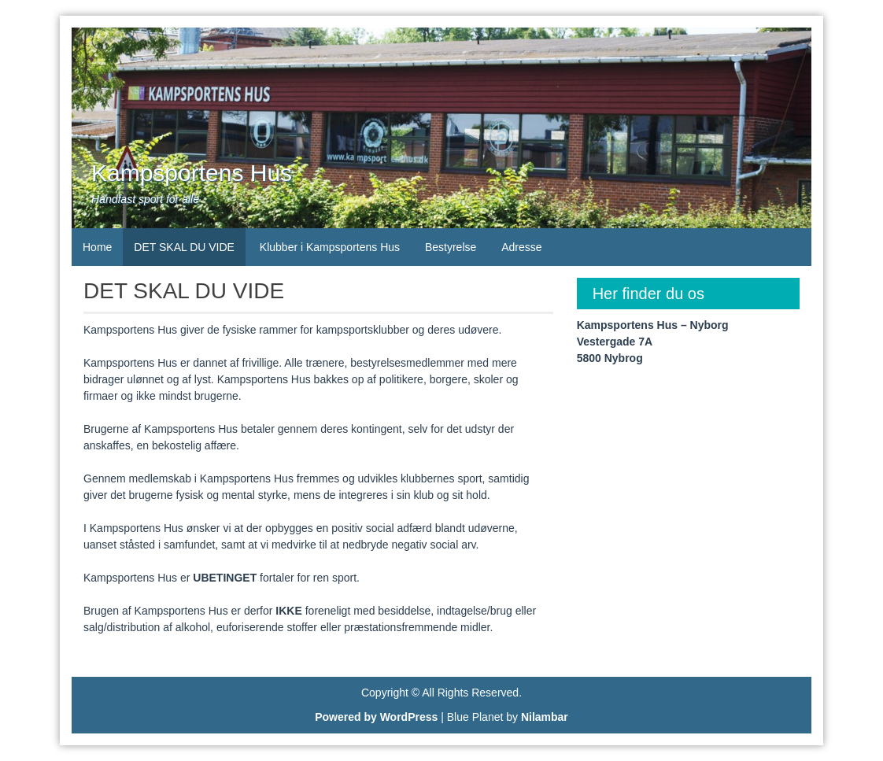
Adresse (521, 247)
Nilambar (544, 717)
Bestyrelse (450, 247)
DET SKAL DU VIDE (184, 247)
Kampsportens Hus (191, 173)
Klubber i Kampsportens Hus (330, 247)
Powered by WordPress (376, 717)
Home (97, 247)
